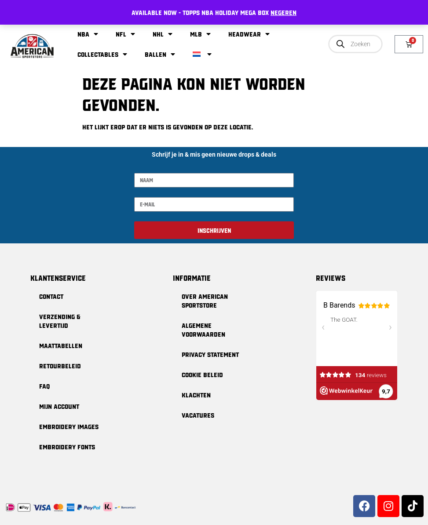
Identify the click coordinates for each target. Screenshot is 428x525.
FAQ (44, 385)
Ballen (160, 54)
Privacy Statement (210, 354)
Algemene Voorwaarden (203, 330)
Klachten (196, 394)
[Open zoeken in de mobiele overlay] (355, 44)
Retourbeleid (60, 365)
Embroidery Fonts (67, 446)
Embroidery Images (69, 426)
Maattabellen (60, 345)
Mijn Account (59, 406)
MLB (200, 34)
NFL (125, 34)
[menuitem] (202, 54)
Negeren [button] (283, 12)
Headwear (249, 34)
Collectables (102, 54)
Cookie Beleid (202, 374)
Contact (51, 296)
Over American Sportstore (205, 300)
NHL (162, 34)
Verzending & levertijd (59, 321)
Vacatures (198, 415)
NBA (87, 34)
